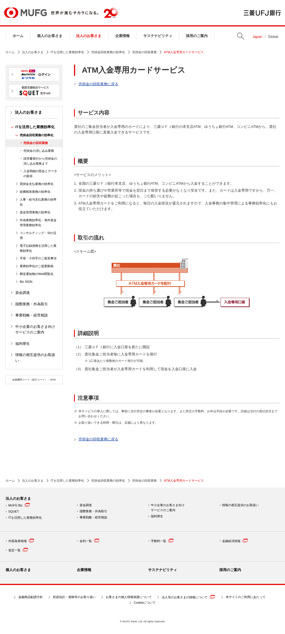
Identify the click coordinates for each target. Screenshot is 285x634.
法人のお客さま (88, 36)
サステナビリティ (157, 36)
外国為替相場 (21, 540)
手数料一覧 (162, 540)
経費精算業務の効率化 (35, 191)
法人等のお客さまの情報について (188, 597)
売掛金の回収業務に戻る (98, 84)
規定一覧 (18, 550)
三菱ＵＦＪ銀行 (262, 13)
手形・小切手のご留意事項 (38, 258)
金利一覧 (89, 540)
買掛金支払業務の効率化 (36, 184)
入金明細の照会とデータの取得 (40, 173)
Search (240, 36)
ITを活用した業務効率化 (67, 52)
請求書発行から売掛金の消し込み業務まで (40, 161)
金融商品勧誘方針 (30, 597)
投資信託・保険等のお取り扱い (74, 597)
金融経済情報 (235, 540)
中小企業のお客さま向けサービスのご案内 (35, 329)
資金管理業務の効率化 (35, 212)
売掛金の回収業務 (144, 52)
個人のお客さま (49, 36)
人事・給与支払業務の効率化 (38, 202)
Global (273, 37)
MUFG (25, 13)
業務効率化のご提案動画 (36, 266)
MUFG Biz (15, 505)
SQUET (13, 511)
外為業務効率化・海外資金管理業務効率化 (38, 222)
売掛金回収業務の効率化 (108, 52)
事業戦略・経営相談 (31, 315)
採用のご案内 (197, 36)
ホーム (18, 36)
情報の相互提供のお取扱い (35, 357)
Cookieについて (145, 602)
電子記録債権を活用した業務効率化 (38, 248)
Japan (257, 37)
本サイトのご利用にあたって (246, 597)
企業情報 (122, 36)
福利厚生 (22, 344)
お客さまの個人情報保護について (129, 597)
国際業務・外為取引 (31, 304)
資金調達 (22, 293)
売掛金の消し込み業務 (38, 150)
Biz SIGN (26, 281)
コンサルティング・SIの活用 (38, 235)
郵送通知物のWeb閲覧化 (36, 273)
